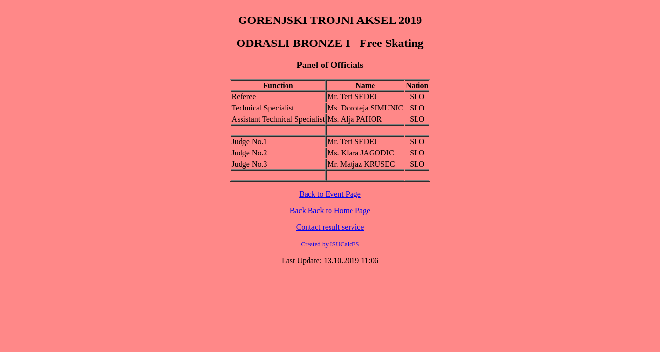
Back (298, 210)
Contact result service (330, 227)
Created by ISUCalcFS (330, 244)
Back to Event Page (330, 194)
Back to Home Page (339, 210)
